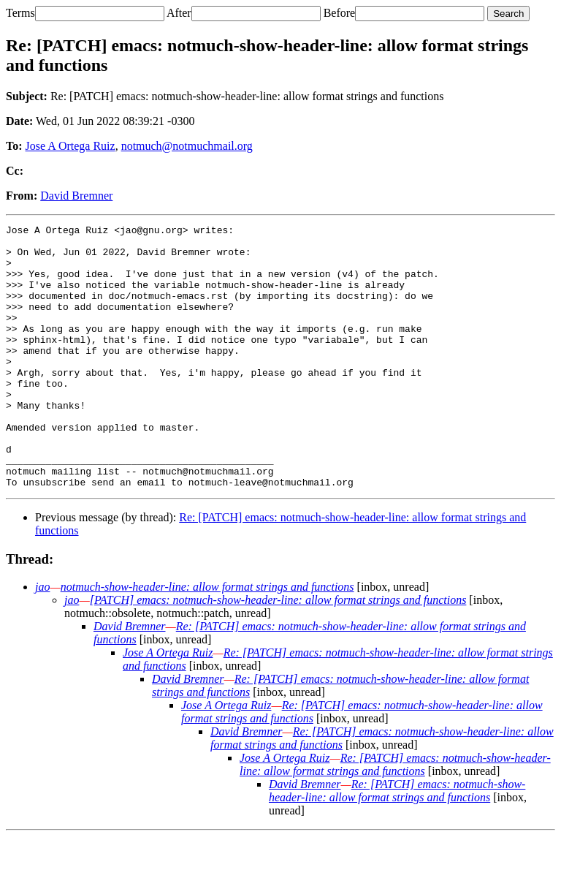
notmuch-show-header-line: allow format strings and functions (207, 639)
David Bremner (76, 195)
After (179, 13)
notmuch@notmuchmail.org (187, 146)
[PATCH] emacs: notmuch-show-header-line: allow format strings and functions (278, 652)
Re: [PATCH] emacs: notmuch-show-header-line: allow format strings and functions (395, 817)
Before (340, 13)
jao (42, 639)
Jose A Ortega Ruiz (70, 146)
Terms (20, 13)
